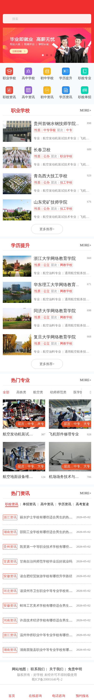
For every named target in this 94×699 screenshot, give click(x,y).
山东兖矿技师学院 (50, 202)
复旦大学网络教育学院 (55, 337)
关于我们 (56, 669)
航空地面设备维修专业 (19, 477)
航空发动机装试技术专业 (59, 138)
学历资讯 (65, 92)
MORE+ (85, 110)
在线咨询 (35, 696)
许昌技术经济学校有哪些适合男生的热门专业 (52, 620)
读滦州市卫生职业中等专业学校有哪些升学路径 (54, 591)
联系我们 (38, 669)
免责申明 (75, 669)
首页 (11, 696)
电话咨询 (58, 696)
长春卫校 (42, 149)
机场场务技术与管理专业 (65, 477)
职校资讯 (9, 92)
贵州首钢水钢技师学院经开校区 (63, 123)
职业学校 (9, 74)
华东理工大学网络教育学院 (59, 284)
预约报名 (82, 696)
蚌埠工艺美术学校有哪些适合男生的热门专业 (52, 605)
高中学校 (28, 74)
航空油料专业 (52, 273)
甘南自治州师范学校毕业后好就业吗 (46, 561)
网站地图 (19, 669)
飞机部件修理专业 (64, 434)
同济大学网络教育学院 (55, 310)
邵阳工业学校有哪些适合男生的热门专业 (49, 532)
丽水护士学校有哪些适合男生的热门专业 (49, 517)
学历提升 (65, 74)
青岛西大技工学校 (50, 176)
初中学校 (47, 74)
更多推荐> (47, 229)
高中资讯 (28, 92)
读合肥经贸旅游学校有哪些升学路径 (46, 576)
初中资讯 (47, 92)
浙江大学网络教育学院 (55, 258)
